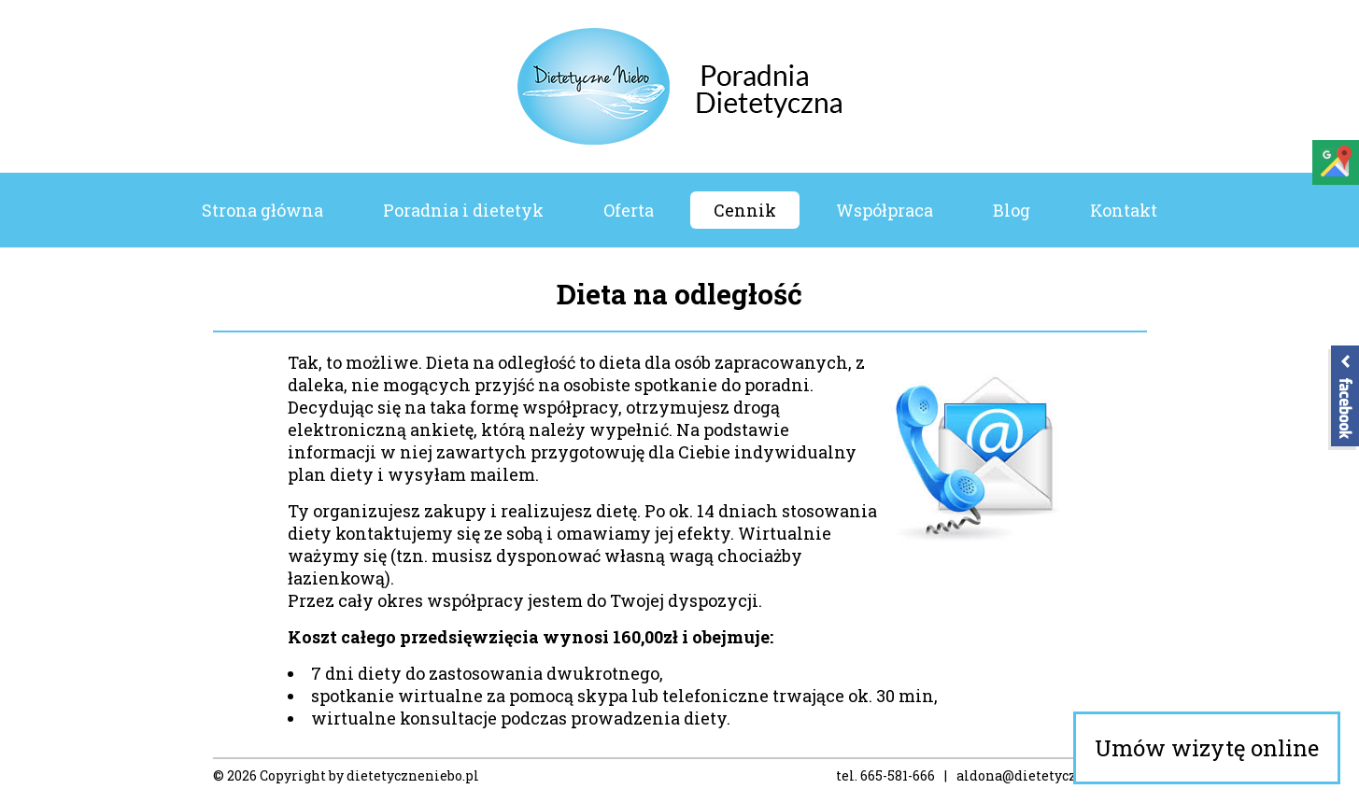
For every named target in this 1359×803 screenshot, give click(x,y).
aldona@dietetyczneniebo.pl (1051, 775)
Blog (1011, 210)
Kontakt (1123, 210)
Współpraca (884, 210)
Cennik (745, 210)
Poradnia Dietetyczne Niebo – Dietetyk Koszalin (679, 86)
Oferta (628, 210)
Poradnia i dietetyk (463, 210)
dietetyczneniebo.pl (413, 775)
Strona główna (262, 210)
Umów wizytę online (1207, 748)
